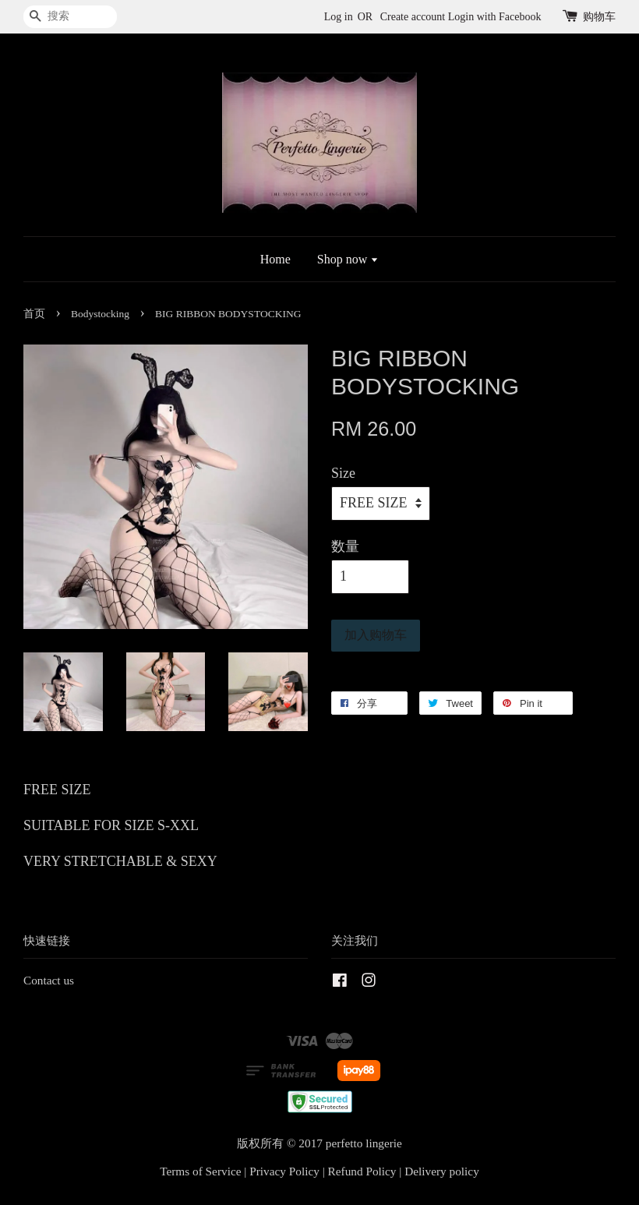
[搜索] (70, 16)
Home (275, 259)
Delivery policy (441, 1171)
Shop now (348, 259)
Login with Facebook (495, 17)
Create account (413, 17)
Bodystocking (100, 314)
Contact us (48, 980)
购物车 (599, 17)
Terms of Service (200, 1171)
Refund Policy (362, 1171)
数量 (345, 546)
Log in (338, 17)
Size (343, 473)
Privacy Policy (284, 1171)
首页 (34, 314)
